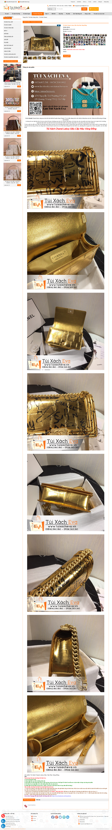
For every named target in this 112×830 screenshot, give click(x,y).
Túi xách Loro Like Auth (99, 13)
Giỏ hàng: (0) (95, 9)
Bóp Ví (46, 13)
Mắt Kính (54, 13)
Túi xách (7, 13)
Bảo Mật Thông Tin (9, 816)
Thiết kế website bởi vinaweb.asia (102, 828)
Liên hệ (34, 820)
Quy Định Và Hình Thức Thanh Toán (13, 821)
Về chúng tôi (34, 813)
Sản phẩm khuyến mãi (11, 2)
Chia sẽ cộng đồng (56, 813)
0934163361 (82, 821)
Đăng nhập (106, 1)
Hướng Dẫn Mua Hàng (10, 823)
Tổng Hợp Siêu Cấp (8, 36)
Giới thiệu (35, 816)
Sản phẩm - (32, 22)
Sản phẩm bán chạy (24, 2)
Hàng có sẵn (87, 13)
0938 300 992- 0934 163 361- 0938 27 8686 (60, 5)
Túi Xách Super (26, 13)
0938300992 (82, 819)
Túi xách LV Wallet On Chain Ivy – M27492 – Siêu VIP (12, 108)
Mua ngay (67, 56)
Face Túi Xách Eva (9, 17)
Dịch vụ (84, 1)
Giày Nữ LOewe (7, 48)
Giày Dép (61, 13)
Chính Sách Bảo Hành (10, 818)
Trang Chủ (25, 17)
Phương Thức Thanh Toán (11, 824)
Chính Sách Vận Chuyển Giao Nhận (12, 819)
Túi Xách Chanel (43, 17)
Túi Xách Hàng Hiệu (37, 13)
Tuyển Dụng (8, 826)
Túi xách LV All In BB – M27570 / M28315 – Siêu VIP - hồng (12, 182)
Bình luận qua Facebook (29, 799)
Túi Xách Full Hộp (16, 13)
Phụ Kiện (68, 13)
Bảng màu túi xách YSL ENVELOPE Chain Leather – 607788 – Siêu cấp (12, 83)
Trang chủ (73, 1)
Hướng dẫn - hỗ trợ (8, 813)
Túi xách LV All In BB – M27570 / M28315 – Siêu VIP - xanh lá (12, 157)
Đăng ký (100, 1)
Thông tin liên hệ (81, 813)
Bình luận (38, 799)
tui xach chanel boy (32, 805)
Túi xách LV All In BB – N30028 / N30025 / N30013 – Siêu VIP (12, 132)
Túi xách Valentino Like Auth (11, 57)
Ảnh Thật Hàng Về (77, 13)
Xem (19, 86)
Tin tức (34, 818)
